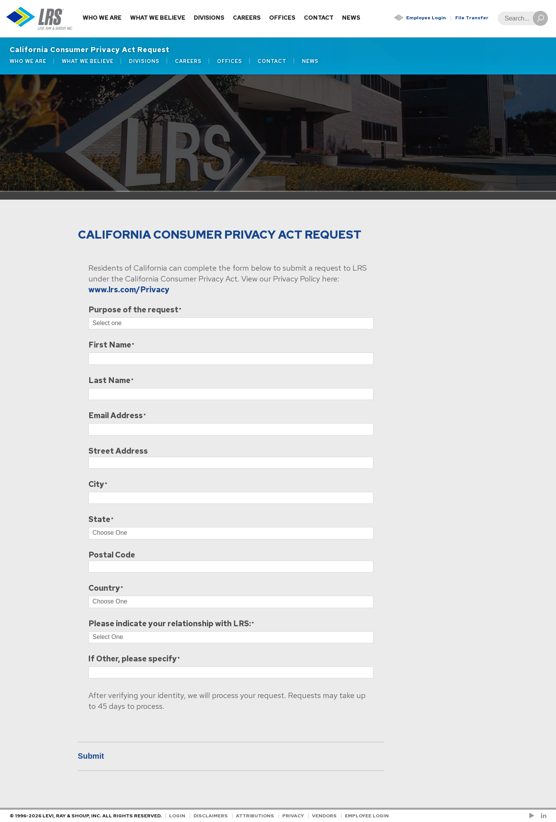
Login (177, 816)
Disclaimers (210, 816)
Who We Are (102, 18)
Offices (282, 18)
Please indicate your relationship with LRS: (169, 624)
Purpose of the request (133, 310)
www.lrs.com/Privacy (129, 290)
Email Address (115, 416)
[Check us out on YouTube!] (533, 815)
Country (104, 588)
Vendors (324, 816)
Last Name (109, 380)
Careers (247, 18)
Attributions (255, 816)
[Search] (520, 18)
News (351, 18)
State (99, 519)
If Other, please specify (132, 659)
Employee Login (426, 18)
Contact (319, 18)
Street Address (118, 451)
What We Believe (157, 18)
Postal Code (111, 555)
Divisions (209, 18)
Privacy (293, 816)
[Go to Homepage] (39, 19)
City (96, 484)
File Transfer (471, 18)
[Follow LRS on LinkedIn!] (542, 815)
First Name (109, 345)
